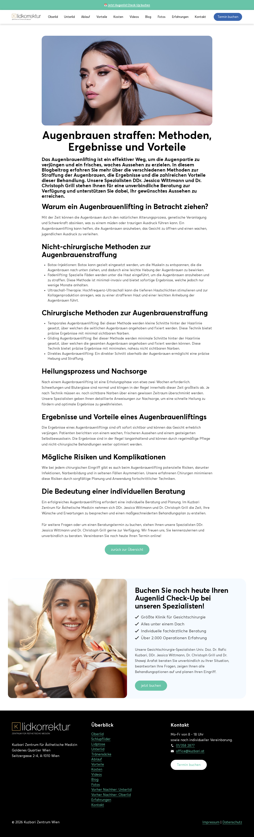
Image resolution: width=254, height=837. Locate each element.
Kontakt (200, 17)
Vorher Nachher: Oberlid (111, 795)
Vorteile (101, 17)
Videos (134, 17)
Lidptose (98, 744)
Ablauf (85, 17)
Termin (227, 17)
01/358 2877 (185, 745)
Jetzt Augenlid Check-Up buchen (129, 5)
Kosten (118, 17)
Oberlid (53, 17)
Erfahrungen (180, 17)
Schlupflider (101, 739)
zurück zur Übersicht (127, 550)
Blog (148, 17)
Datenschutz (232, 822)
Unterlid (69, 17)
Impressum (210, 822)
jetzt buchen (151, 686)
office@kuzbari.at (190, 751)
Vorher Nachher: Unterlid (111, 790)
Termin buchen (189, 765)
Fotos (161, 17)
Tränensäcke (101, 754)
